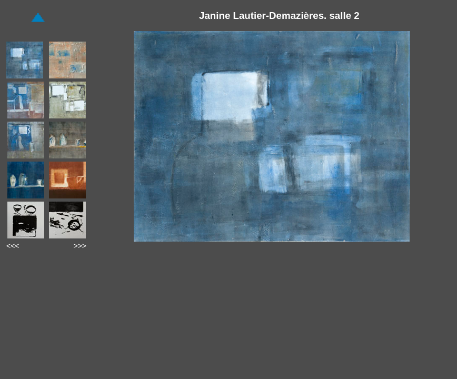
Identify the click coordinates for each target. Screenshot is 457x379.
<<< (12, 246)
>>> (79, 246)
